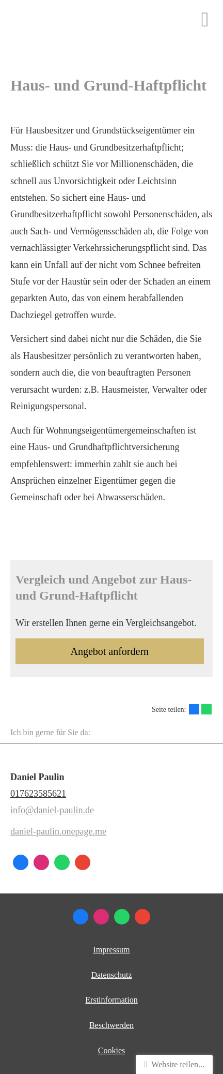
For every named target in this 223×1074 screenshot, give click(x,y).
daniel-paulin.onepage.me (58, 831)
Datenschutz (111, 975)
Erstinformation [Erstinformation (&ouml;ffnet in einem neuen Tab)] (111, 999)
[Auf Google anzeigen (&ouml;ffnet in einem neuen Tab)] (82, 862)
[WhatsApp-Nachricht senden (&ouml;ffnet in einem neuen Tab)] (62, 862)
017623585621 (38, 793)
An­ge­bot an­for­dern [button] (109, 651)
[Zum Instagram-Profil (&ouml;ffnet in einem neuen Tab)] (41, 862)
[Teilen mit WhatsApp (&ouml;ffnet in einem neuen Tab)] (206, 709)
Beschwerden (111, 1025)
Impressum (111, 949)
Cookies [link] (111, 1050)
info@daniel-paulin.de (52, 810)
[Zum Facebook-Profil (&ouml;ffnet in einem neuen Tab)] (20, 862)
